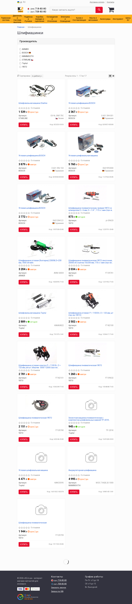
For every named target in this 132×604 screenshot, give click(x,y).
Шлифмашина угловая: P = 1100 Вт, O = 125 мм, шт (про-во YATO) (91, 314)
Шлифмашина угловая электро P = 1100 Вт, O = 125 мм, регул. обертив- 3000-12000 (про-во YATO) (40, 366)
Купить (24, 125)
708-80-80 (36, 11)
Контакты (110, 2)
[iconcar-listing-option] (113, 76)
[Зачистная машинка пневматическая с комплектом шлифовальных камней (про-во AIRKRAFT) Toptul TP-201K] (91, 405)
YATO (23, 67)
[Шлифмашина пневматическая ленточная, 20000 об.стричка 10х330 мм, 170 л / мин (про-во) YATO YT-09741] (91, 248)
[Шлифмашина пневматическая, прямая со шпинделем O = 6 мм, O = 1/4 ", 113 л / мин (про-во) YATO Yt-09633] (91, 195)
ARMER (24, 49)
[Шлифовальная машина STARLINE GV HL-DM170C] (41, 91)
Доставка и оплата (97, 2)
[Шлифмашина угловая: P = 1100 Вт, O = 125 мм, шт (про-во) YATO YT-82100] (91, 300)
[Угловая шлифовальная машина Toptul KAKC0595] (41, 458)
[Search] (99, 10)
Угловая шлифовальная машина (83, 155)
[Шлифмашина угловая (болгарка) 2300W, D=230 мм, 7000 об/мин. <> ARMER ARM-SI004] (41, 248)
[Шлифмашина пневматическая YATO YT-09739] (41, 510)
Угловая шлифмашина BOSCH (82, 103)
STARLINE (26, 60)
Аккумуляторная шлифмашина (82, 470)
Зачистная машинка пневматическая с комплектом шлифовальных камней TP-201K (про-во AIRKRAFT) (89, 419)
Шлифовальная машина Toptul (32, 313)
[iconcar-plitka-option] (110, 76)
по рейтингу (37, 76)
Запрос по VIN (57, 591)
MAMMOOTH (26, 56)
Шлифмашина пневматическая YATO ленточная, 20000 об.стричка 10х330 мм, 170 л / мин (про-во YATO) (90, 261)
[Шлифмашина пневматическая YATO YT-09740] (41, 405)
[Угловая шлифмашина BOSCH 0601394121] (41, 195)
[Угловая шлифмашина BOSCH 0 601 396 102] (41, 143)
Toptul (23, 63)
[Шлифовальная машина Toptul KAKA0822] (41, 300)
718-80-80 (36, 8)
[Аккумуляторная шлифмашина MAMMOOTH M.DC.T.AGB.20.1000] (91, 458)
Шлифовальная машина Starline (33, 103)
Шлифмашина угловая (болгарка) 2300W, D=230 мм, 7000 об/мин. (40, 261)
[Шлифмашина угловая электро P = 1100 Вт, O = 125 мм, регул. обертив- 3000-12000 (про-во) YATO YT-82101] (41, 353)
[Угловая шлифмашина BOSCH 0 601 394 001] (91, 91)
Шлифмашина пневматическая (33, 523)
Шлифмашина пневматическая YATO (85, 365)
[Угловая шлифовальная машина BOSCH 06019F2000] (91, 143)
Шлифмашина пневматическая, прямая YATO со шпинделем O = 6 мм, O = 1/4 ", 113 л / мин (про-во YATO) (91, 209)
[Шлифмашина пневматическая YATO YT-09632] (91, 353)
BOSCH (25, 53)
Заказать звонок (58, 588)
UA (19, 2)
